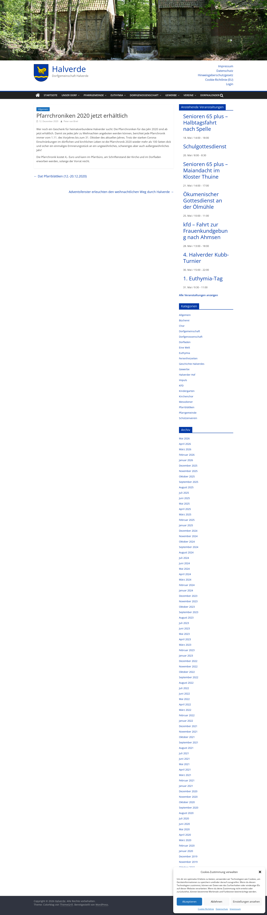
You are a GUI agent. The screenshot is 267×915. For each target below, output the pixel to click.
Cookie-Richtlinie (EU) (219, 80)
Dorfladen (185, 342)
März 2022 (185, 710)
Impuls (183, 380)
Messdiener (186, 401)
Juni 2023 (184, 628)
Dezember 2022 (188, 661)
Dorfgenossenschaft (144, 95)
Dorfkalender (209, 95)
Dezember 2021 (188, 726)
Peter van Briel (71, 121)
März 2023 (185, 644)
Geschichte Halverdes (191, 363)
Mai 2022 (184, 699)
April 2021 (185, 769)
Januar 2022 (186, 720)
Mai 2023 (184, 634)
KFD (181, 385)
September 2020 (188, 807)
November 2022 (188, 666)
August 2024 (186, 552)
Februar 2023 (187, 650)
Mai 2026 (184, 438)
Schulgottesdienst (204, 146)
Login (229, 84)
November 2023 (188, 601)
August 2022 (186, 682)
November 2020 (188, 796)
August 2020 (186, 813)
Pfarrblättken (186, 407)
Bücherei (184, 320)
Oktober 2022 (187, 672)
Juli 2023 (184, 623)
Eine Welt (184, 347)
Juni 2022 (184, 693)
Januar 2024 (186, 590)
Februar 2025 (187, 520)
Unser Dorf (69, 95)
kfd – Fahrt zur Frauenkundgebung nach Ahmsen (205, 231)
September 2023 (188, 612)
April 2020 (185, 834)
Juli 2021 (184, 753)
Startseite (50, 95)
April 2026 (185, 444)
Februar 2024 (187, 585)
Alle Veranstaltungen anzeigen (198, 295)
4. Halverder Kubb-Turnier (206, 257)
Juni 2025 (184, 498)
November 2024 (188, 536)
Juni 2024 (184, 563)
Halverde (69, 68)
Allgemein (43, 109)
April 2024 (185, 574)
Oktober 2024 (187, 541)
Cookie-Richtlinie (206, 908)
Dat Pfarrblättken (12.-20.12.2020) (60, 176)
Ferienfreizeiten (188, 358)
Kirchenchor (186, 396)
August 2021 (186, 748)
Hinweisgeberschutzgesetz (215, 75)
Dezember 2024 (188, 530)
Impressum (235, 908)
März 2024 (185, 579)
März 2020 (185, 840)
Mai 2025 (184, 503)
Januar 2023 (186, 655)
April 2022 (185, 704)
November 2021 (188, 731)
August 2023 (186, 617)
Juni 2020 (184, 824)
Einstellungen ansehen (246, 901)
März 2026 (185, 449)
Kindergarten (187, 391)
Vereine (189, 95)
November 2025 (188, 471)
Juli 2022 (184, 688)
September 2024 (188, 547)
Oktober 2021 (187, 737)
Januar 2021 (186, 786)
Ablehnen (216, 901)
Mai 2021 (184, 764)
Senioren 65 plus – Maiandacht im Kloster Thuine (205, 170)
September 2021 (188, 742)
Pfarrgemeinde (94, 95)
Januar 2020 (186, 851)
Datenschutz (222, 908)
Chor (182, 325)
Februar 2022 (187, 715)
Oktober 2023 (187, 606)
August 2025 (186, 487)
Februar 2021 (187, 780)
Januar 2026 (186, 460)
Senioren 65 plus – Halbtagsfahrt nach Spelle (205, 122)
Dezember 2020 (188, 791)
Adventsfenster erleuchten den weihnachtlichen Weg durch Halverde (121, 192)
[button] (260, 872)
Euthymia (117, 95)
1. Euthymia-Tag (203, 278)
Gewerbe (171, 95)
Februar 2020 (187, 845)
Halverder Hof (187, 374)
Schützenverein (188, 418)
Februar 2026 (187, 454)
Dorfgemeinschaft (189, 331)
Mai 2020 (184, 829)
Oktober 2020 (187, 802)
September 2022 (188, 677)
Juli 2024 (184, 558)
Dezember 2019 (188, 856)
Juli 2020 (184, 818)
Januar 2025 (186, 525)
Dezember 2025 (188, 465)
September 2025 (188, 482)
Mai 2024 (184, 568)
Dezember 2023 (188, 596)
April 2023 (185, 639)
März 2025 (185, 514)
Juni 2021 (184, 758)
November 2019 (188, 862)
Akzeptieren (189, 901)
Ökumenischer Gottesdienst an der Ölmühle (202, 200)
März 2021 (185, 775)
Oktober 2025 (187, 476)
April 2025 (185, 509)
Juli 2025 (184, 492)
